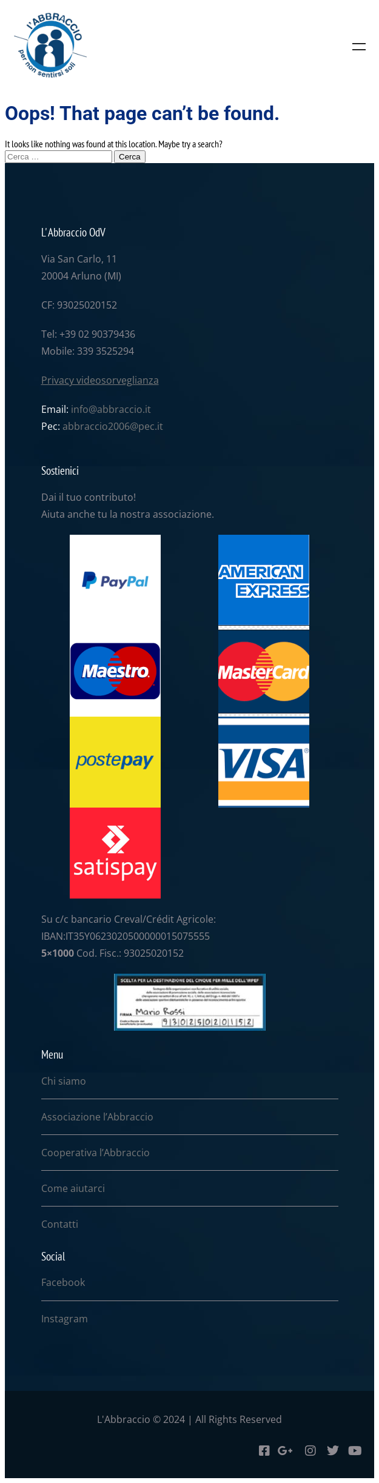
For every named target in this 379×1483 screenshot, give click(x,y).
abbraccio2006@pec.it (112, 426)
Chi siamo (63, 1081)
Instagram (64, 1318)
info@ (84, 409)
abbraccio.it (124, 409)
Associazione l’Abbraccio (97, 1116)
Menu (359, 47)
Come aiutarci (73, 1188)
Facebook (63, 1282)
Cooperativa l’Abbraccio (95, 1152)
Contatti (59, 1224)
